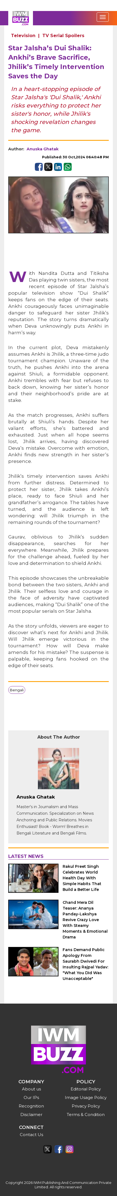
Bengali (17, 690)
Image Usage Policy (86, 1097)
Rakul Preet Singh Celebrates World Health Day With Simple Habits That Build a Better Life (82, 878)
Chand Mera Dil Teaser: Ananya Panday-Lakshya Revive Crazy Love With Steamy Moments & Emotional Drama (85, 920)
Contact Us (31, 1134)
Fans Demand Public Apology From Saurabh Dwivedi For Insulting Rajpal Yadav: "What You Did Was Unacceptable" (85, 964)
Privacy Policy (86, 1106)
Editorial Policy (86, 1089)
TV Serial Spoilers (63, 35)
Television (23, 35)
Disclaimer (31, 1114)
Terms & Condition (86, 1114)
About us (31, 1089)
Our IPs (31, 1097)
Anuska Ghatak (43, 149)
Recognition (31, 1106)
